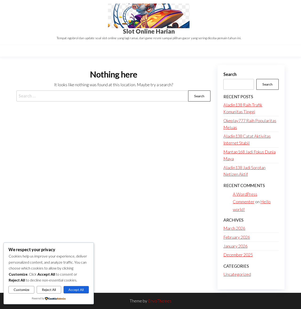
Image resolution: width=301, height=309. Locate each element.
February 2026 (236, 237)
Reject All (49, 290)
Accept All (76, 290)
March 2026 (234, 228)
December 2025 (238, 254)
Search (230, 74)
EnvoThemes (159, 300)
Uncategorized (237, 274)
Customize (21, 290)
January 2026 (235, 246)
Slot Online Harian (149, 31)
